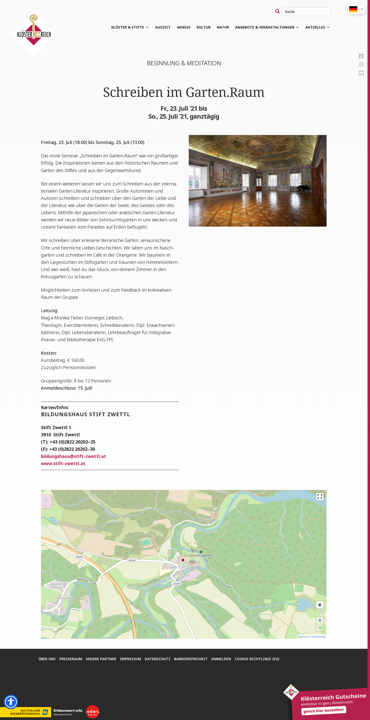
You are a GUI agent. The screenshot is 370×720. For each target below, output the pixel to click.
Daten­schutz (158, 658)
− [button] (319, 628)
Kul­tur (204, 27)
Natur (223, 27)
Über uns (47, 658)
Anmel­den (221, 658)
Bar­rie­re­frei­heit (191, 658)
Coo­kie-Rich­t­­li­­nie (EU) (257, 658)
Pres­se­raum (70, 658)
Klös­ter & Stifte (130, 27)
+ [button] (320, 620)
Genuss (184, 27)
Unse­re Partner (101, 658)
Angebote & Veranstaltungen (267, 27)
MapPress (302, 637)
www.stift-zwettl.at (63, 463)
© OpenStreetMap (317, 637)
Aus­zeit (163, 27)
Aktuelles (318, 27)
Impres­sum (130, 658)
